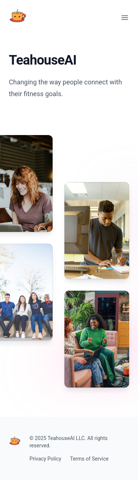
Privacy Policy (45, 459)
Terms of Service (89, 459)
